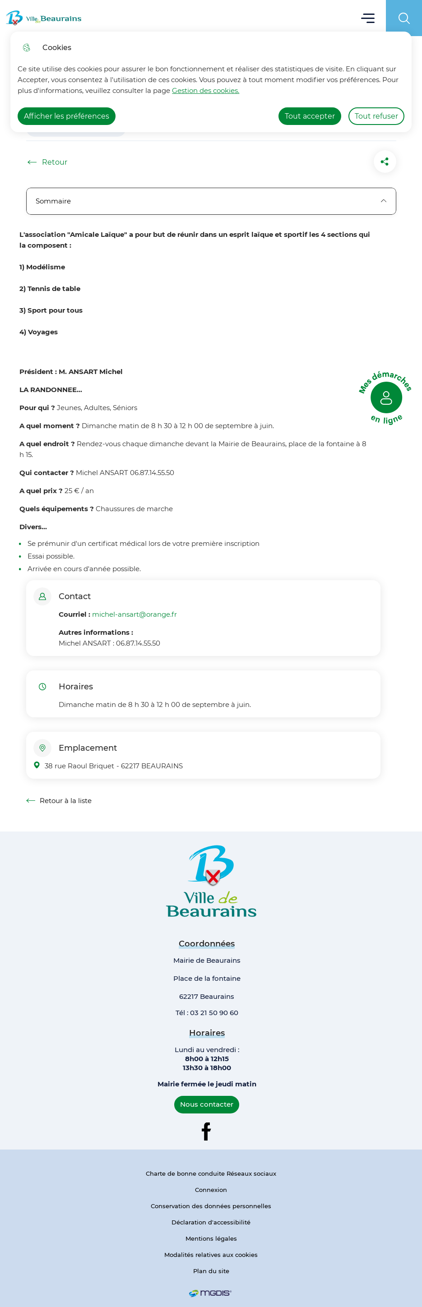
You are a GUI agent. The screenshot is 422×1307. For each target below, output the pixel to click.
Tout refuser (376, 116)
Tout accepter (310, 116)
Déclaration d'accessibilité (211, 1222)
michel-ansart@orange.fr (134, 614)
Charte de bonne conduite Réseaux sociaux (211, 1173)
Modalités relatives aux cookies (211, 1254)
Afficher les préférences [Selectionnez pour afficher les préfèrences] (66, 116)
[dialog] (210, 82)
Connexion (211, 1189)
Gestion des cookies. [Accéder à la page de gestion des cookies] (205, 90)
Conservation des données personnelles (211, 1206)
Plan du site (211, 1271)
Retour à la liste (59, 800)
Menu (368, 18)
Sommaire (211, 201)
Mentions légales (211, 1238)
